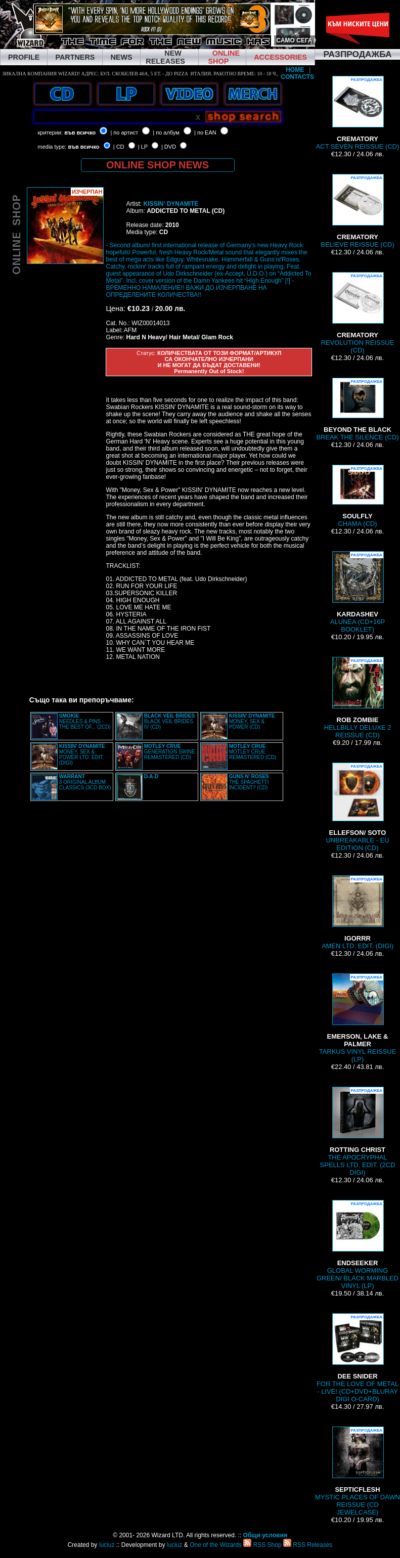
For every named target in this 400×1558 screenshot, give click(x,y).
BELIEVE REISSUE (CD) (357, 211)
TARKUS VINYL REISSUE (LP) (357, 1018)
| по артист (124, 132)
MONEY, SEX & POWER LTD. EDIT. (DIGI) (82, 754)
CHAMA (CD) (357, 496)
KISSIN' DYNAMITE (170, 203)
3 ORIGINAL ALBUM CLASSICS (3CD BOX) (85, 782)
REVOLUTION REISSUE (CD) (357, 313)
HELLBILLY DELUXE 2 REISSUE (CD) (357, 698)
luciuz (107, 1544)
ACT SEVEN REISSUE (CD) (357, 113)
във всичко (80, 132)
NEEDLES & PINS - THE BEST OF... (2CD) (85, 721)
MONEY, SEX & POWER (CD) (252, 721)
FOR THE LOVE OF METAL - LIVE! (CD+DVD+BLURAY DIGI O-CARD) (357, 1358)
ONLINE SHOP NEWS (157, 164)
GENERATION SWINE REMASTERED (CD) (169, 751)
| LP (143, 147)
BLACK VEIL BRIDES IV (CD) (169, 721)
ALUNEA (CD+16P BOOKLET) (357, 592)
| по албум (166, 132)
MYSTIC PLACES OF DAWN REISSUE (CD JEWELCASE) (357, 1471)
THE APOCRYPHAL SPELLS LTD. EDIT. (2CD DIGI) (357, 1131)
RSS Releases (307, 1544)
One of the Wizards (216, 1544)
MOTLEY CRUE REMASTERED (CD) (252, 751)
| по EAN (205, 132)
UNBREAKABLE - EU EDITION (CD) (357, 807)
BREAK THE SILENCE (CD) (357, 409)
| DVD (168, 147)
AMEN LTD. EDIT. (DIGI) (357, 912)
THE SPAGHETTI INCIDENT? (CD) (249, 782)
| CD (118, 147)
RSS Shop (262, 1544)
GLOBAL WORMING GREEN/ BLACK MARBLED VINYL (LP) (357, 1244)
